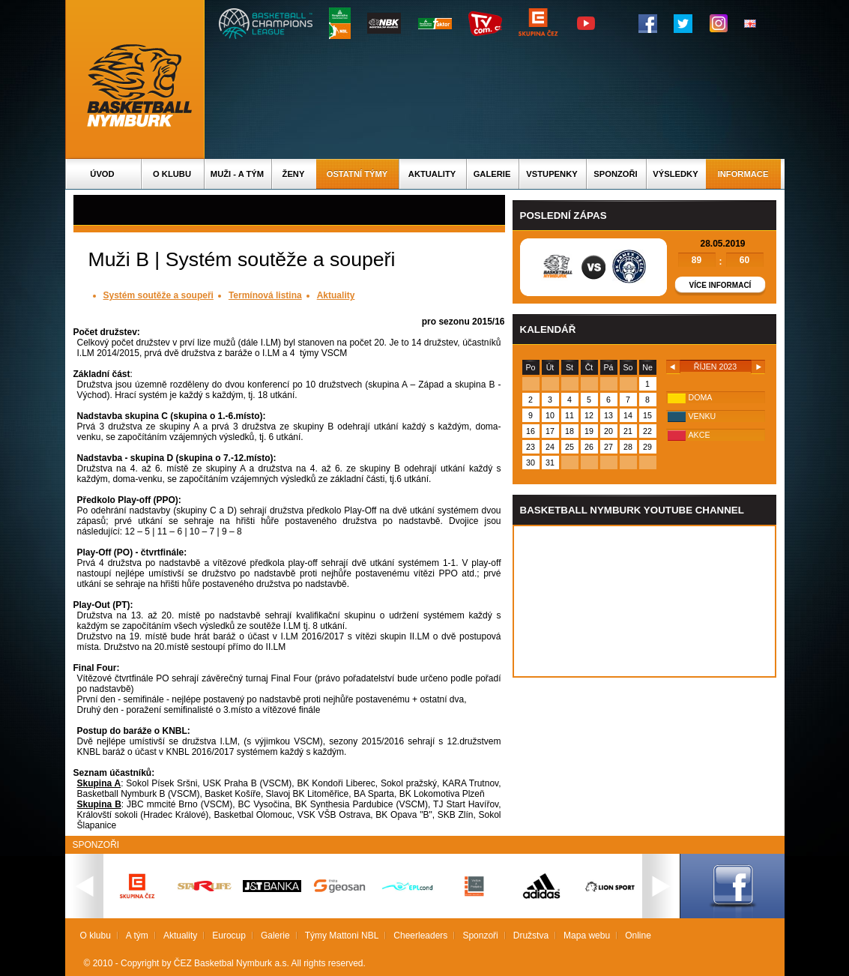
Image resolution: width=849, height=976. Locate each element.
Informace (743, 173)
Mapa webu (587, 935)
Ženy (294, 173)
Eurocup (229, 935)
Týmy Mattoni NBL (342, 935)
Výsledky (675, 173)
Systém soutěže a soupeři (158, 295)
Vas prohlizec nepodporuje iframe (644, 601)
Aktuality (432, 173)
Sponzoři (615, 173)
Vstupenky (551, 173)
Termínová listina (265, 295)
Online (638, 935)
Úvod (102, 173)
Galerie (492, 173)
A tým (137, 935)
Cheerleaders (420, 935)
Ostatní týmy (357, 173)
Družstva (531, 935)
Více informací (720, 285)
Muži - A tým (237, 173)
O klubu (172, 173)
